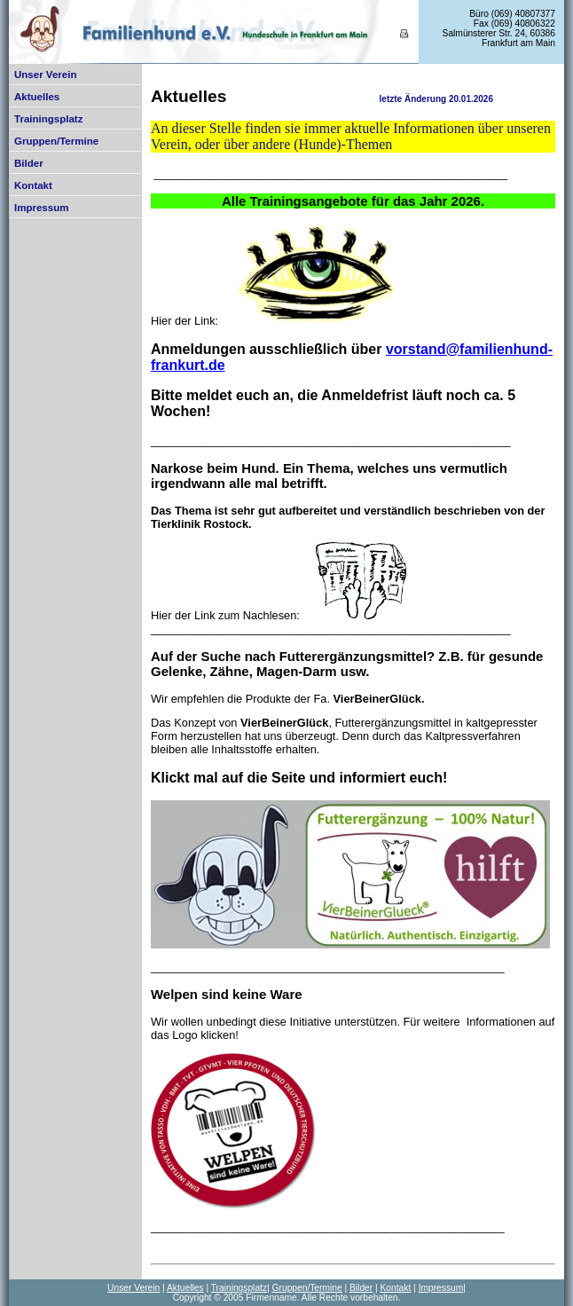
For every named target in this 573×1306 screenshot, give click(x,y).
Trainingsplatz (48, 119)
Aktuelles (36, 96)
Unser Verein (45, 74)
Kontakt (33, 185)
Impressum (41, 207)
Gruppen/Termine (56, 141)
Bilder (28, 163)
